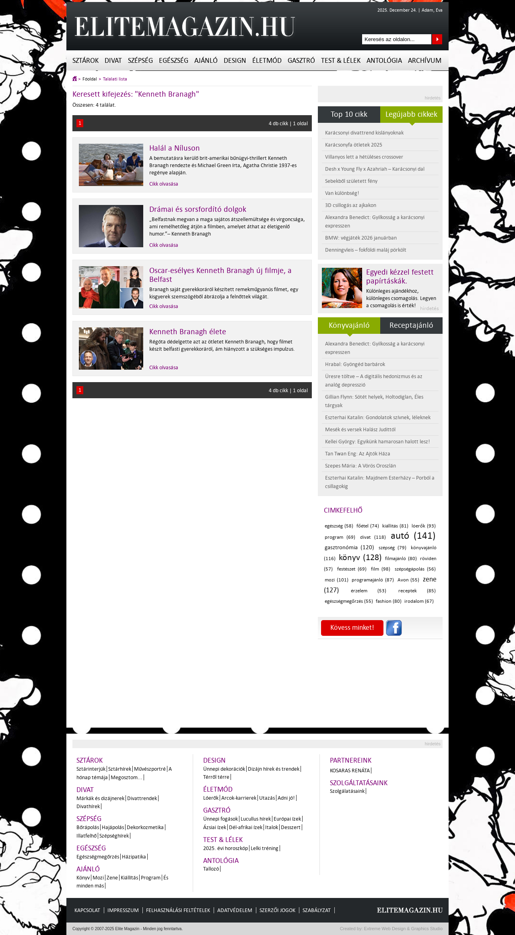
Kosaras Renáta (350, 770)
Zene (112, 878)
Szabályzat (317, 910)
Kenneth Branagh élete (187, 331)
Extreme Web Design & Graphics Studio (403, 928)
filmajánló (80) (400, 558)
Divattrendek (142, 798)
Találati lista (115, 79)
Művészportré (150, 769)
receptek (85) (417, 591)
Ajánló (206, 60)
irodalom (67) (419, 601)
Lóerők (210, 798)
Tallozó (211, 869)
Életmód (267, 60)
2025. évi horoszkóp (225, 848)
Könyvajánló (349, 325)
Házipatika (134, 857)
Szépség (140, 60)
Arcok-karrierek (238, 798)
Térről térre (216, 777)
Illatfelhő (86, 836)
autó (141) (413, 535)
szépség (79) (392, 547)
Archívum (424, 60)
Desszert (291, 827)
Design (235, 60)
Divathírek (88, 806)
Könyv (83, 878)
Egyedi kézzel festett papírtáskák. (400, 276)
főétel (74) (367, 526)
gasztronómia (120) (349, 547)
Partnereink (350, 760)
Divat (113, 60)
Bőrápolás (87, 827)
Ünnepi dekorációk (224, 769)
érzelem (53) (369, 591)
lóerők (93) (424, 526)
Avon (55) (409, 580)
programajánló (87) (373, 580)
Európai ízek (287, 819)
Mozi (98, 878)
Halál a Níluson (174, 148)
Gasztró (301, 60)
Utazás (267, 798)
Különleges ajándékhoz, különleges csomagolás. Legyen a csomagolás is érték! (401, 298)
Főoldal (89, 79)
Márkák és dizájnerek (100, 798)
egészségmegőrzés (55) (349, 601)
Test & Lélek (340, 60)
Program (151, 878)
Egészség (173, 60)
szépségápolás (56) (415, 569)
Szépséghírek (114, 836)
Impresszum (123, 910)
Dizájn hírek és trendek (273, 769)
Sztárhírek (119, 769)
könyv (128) (360, 557)
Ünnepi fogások (220, 819)
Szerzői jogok (277, 910)
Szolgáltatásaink (358, 783)
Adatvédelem (234, 910)
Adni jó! (286, 798)
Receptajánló (411, 325)
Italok (271, 827)
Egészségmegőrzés (97, 857)
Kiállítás (129, 878)
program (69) (340, 537)
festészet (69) (352, 569)
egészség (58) (339, 526)
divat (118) (372, 537)
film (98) (381, 569)
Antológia (384, 60)
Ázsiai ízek (214, 827)
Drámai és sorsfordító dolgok (197, 209)
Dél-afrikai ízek (245, 827)
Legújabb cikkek (411, 114)
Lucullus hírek (256, 819)
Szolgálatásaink (347, 791)
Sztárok (85, 60)
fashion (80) (389, 601)
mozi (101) (336, 580)
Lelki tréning (264, 848)
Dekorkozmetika (145, 827)
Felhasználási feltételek (178, 910)
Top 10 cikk (349, 114)
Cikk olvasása (163, 184)
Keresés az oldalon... (437, 39)
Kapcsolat (87, 910)
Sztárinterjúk (90, 769)
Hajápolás (113, 827)
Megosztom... (126, 777)
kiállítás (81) (395, 526)
